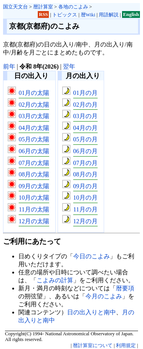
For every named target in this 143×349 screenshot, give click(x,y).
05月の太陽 (34, 139)
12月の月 (85, 221)
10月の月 (85, 197)
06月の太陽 (34, 151)
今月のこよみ (103, 296)
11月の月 (85, 209)
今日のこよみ (91, 256)
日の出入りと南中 (91, 312)
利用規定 (126, 345)
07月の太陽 (34, 163)
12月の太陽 (34, 221)
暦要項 (125, 288)
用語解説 (109, 15)
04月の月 (85, 128)
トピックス (64, 15)
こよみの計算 (55, 280)
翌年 (69, 66)
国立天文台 (15, 7)
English (131, 15)
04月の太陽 (34, 128)
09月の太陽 (34, 186)
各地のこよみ (73, 7)
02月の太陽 (34, 104)
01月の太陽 (34, 93)
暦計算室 (43, 7)
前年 (9, 66)
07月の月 (85, 163)
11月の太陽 (34, 209)
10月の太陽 (34, 197)
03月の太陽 (34, 116)
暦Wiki (88, 15)
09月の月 (85, 186)
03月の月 (85, 116)
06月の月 (85, 151)
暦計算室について (92, 345)
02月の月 (85, 104)
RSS (43, 15)
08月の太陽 (34, 174)
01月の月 (85, 93)
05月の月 (85, 139)
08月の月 (85, 174)
